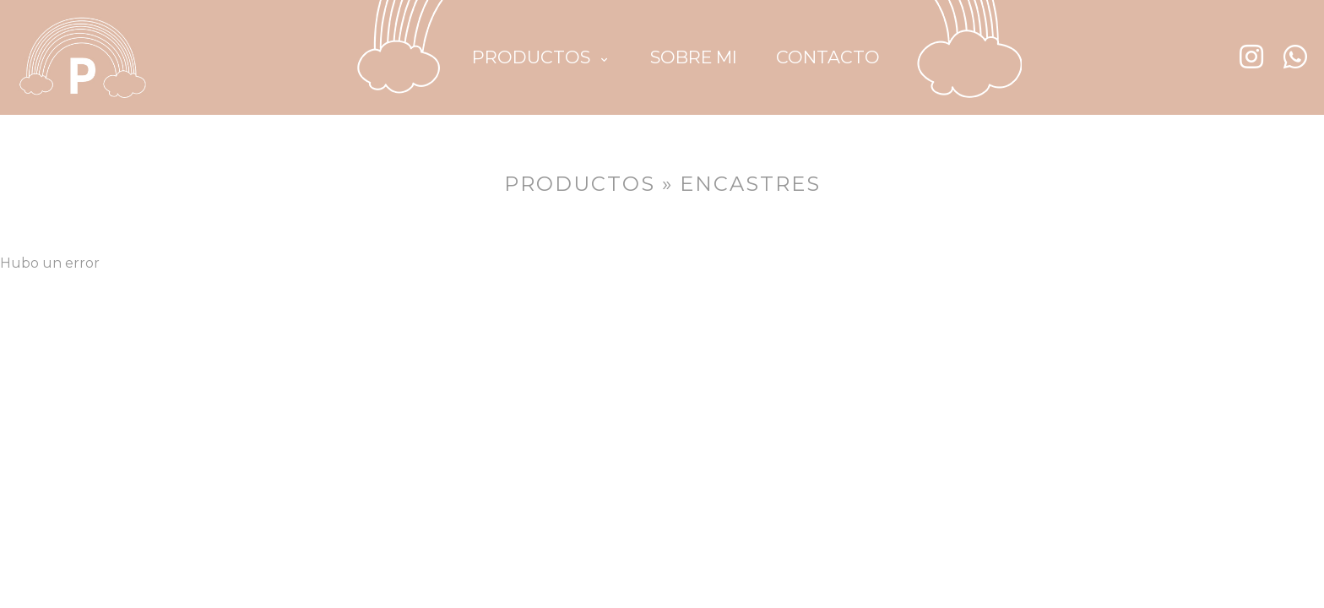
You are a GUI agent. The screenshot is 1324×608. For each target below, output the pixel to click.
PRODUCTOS (539, 57)
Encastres (750, 183)
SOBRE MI (693, 57)
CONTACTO (828, 57)
